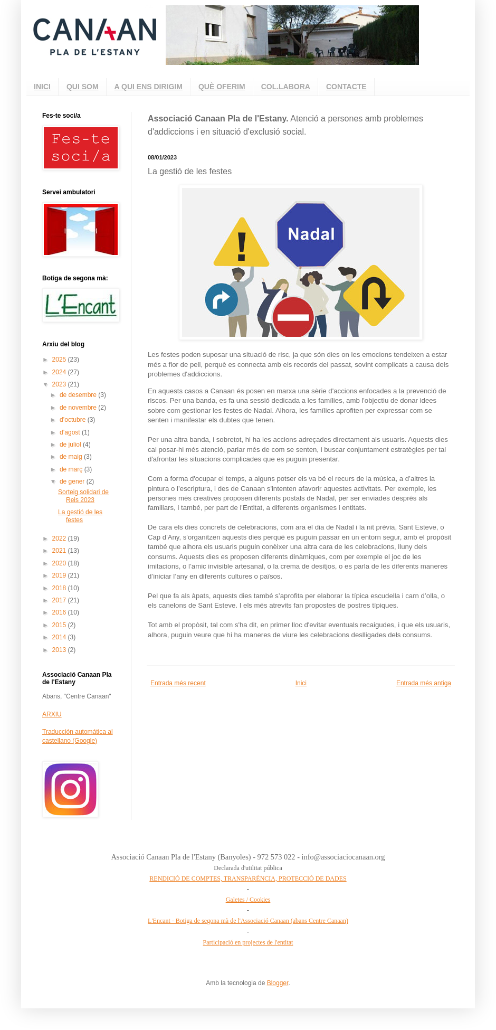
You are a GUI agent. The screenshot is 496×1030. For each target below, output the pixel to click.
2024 (60, 372)
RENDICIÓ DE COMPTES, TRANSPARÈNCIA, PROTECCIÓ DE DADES (247, 878)
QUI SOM (82, 86)
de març (72, 469)
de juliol (71, 444)
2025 (60, 359)
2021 (60, 550)
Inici (301, 683)
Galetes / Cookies (248, 899)
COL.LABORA (285, 86)
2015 (60, 625)
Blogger (278, 983)
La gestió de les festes (80, 515)
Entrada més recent (178, 683)
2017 (60, 600)
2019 (60, 575)
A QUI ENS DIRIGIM (149, 86)
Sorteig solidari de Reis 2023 (83, 495)
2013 (60, 650)
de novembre (79, 407)
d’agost (71, 432)
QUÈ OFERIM (221, 86)
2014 (60, 637)
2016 (60, 612)
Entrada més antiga (423, 683)
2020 (60, 563)
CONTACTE (346, 86)
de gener (73, 481)
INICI (42, 86)
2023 (60, 384)
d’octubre (74, 419)
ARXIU (52, 714)
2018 (60, 588)
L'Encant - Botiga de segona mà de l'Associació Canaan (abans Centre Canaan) (248, 920)
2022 (60, 538)
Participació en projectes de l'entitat (248, 942)
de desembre (79, 395)
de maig (72, 456)
